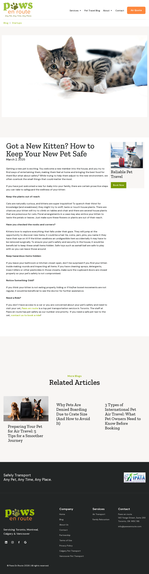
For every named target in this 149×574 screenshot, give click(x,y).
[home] (18, 9)
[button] (77, 10)
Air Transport (99, 514)
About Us (63, 524)
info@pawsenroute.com (129, 526)
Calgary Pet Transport (70, 551)
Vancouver (23, 533)
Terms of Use (65, 540)
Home (62, 514)
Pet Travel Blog (92, 10)
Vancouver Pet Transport (71, 556)
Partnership (64, 535)
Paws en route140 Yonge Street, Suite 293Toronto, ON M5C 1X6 (132, 518)
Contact (119, 10)
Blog (5, 22)
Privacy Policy (66, 545)
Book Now (118, 185)
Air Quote (136, 10)
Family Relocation (101, 519)
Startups (17, 22)
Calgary (8, 533)
